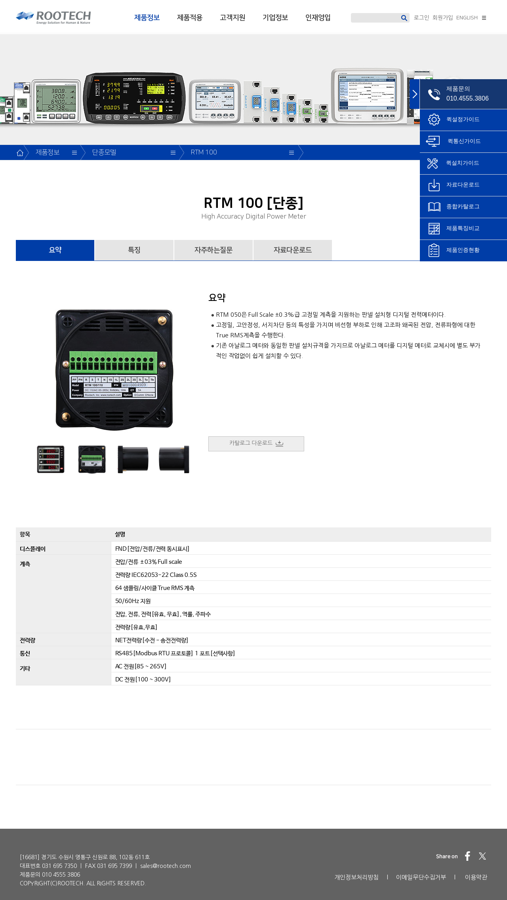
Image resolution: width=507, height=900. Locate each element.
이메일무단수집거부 (421, 877)
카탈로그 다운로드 (256, 443)
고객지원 (232, 18)
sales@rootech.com (165, 866)
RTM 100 (204, 152)
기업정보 (275, 18)
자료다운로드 (293, 250)
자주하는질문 (213, 250)
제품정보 (147, 18)
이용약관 (476, 877)
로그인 (421, 18)
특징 (134, 250)
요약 (55, 250)
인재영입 (318, 18)
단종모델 (104, 152)
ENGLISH (467, 18)
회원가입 (443, 18)
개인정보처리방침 (356, 877)
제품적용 (189, 18)
